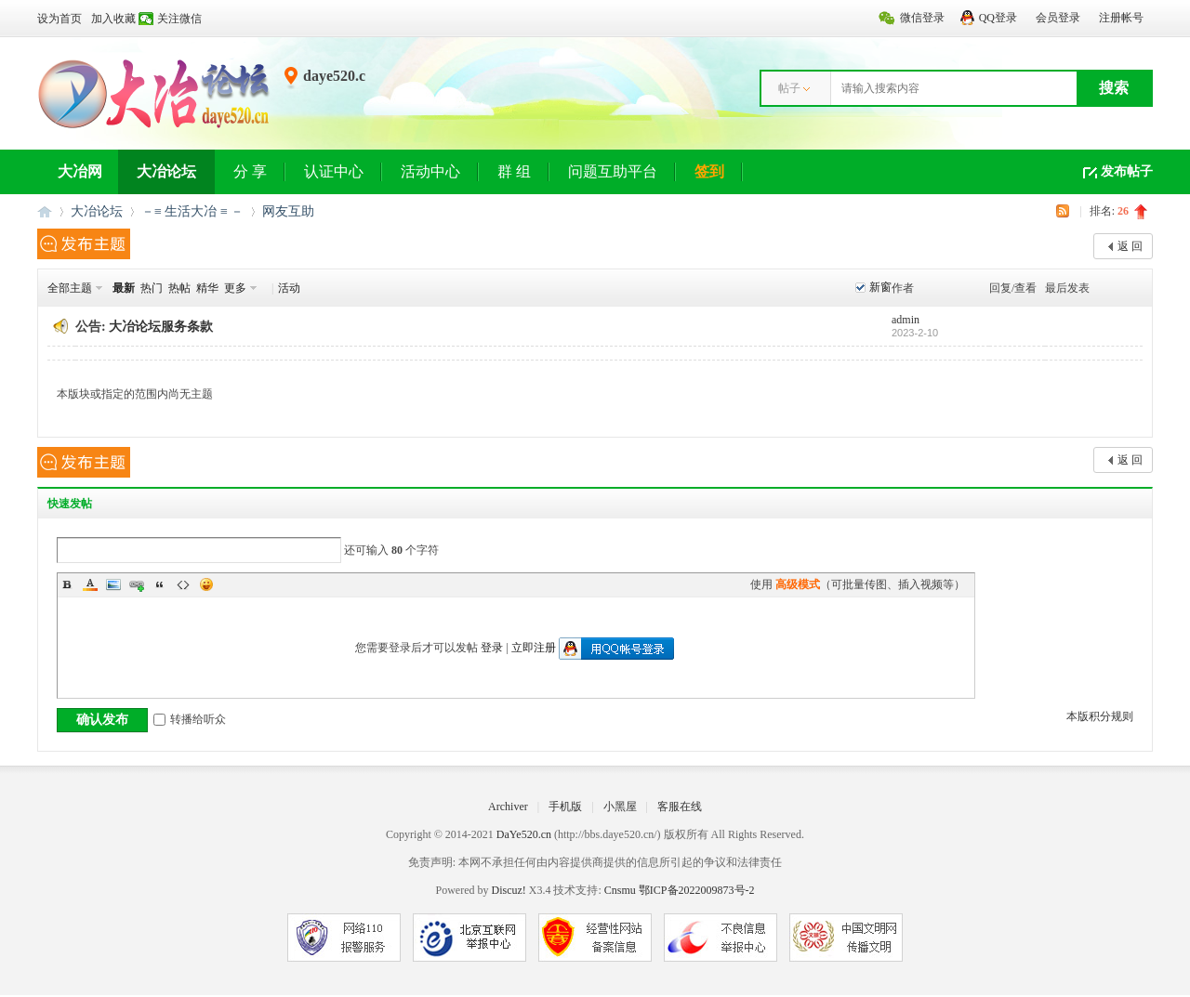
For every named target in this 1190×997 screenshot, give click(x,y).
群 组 (514, 171)
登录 (492, 647)
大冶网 (80, 171)
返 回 (1130, 246)
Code (183, 584)
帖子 (789, 88)
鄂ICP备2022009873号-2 (697, 890)
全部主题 (69, 288)
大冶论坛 (166, 171)
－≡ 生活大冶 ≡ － (192, 211)
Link (136, 584)
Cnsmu (621, 890)
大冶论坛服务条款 (161, 327)
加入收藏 (113, 18)
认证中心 (334, 171)
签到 (709, 171)
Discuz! (508, 890)
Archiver (508, 806)
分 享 (250, 171)
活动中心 (430, 171)
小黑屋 (620, 806)
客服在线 (679, 806)
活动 (289, 288)
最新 (123, 288)
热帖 (179, 288)
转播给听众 (189, 719)
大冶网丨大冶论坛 (44, 211)
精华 (207, 288)
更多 (235, 288)
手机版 (565, 806)
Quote (160, 584)
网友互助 (288, 211)
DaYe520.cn (523, 834)
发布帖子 (1127, 171)
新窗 (880, 287)
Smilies (206, 584)
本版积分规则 (1099, 716)
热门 (151, 288)
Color (90, 584)
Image (113, 584)
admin (905, 319)
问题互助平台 (612, 171)
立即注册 (533, 647)
